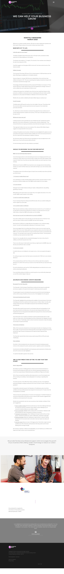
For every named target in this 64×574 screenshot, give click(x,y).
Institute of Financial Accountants (34, 518)
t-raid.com (17, 569)
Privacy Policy (31, 563)
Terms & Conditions (32, 561)
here (57, 370)
